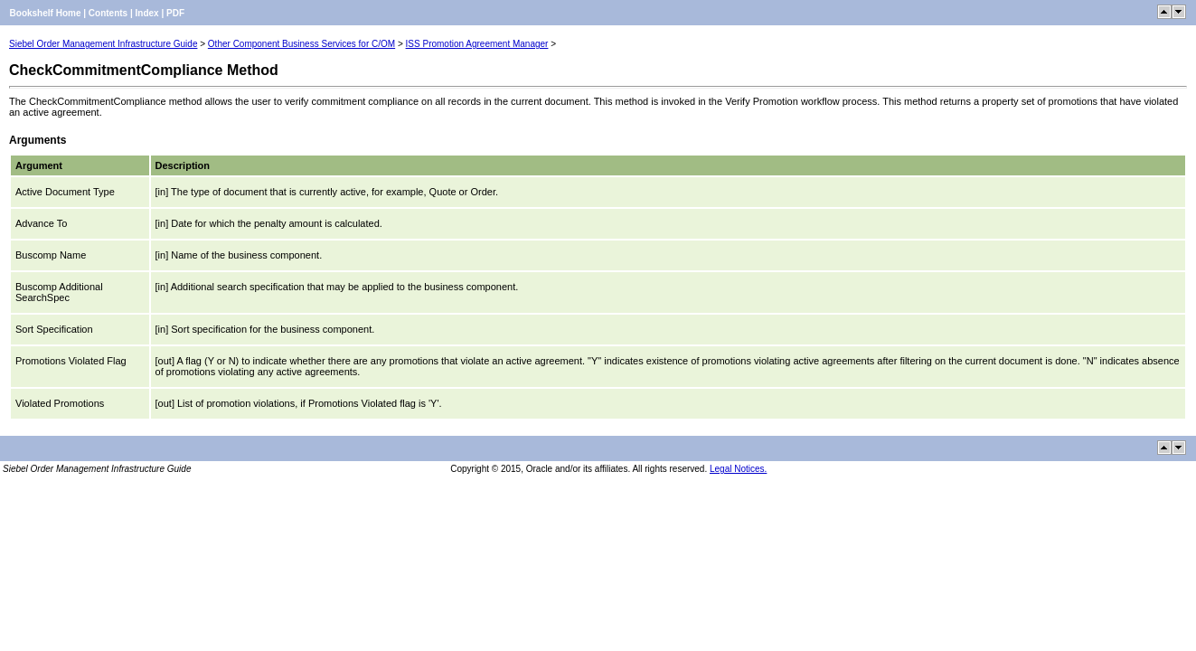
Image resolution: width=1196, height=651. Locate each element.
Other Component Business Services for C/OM (301, 44)
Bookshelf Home (45, 13)
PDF (175, 13)
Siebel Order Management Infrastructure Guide (103, 44)
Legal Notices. (738, 469)
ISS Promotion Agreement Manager (477, 44)
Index (147, 13)
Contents (108, 13)
